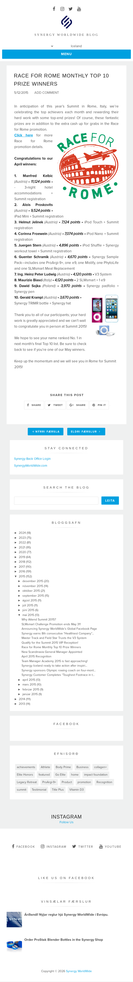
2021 (22, 547)
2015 (22, 576)
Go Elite (60, 775)
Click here (23, 135)
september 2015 (33, 596)
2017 (22, 567)
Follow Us (66, 822)
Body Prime (63, 767)
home (75, 775)
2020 (23, 552)
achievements (26, 767)
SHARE (34, 405)
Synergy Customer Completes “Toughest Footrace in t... (58, 675)
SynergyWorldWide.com (30, 466)
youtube (110, 846)
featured (44, 775)
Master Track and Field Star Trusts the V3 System (54, 638)
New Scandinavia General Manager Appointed (52, 652)
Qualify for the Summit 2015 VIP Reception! (50, 643)
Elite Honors (25, 775)
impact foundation (96, 775)
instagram (53, 846)
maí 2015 (28, 615)
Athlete (45, 767)
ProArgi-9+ (49, 782)
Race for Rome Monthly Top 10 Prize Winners (51, 647)
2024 (23, 533)
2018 (22, 562)
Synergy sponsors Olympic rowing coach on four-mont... (59, 670)
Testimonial (39, 790)
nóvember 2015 (33, 586)
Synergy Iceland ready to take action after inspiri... (54, 666)
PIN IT (99, 405)
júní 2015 (28, 610)
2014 (22, 699)
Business (82, 767)
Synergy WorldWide (79, 971)
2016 (22, 572)
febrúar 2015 (31, 689)
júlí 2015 (28, 605)
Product (67, 782)
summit (21, 790)
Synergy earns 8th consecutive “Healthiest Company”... (58, 634)
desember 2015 (33, 581)
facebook (23, 846)
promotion (84, 782)
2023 (23, 538)
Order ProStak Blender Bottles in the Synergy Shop (63, 940)
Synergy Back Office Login (32, 459)
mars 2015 (29, 685)
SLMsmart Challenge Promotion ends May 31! (51, 624)
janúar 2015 (30, 694)
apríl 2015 (29, 680)
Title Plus (58, 790)
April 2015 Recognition (36, 657)
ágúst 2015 (30, 601)
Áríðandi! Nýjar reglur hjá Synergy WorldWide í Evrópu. (66, 915)
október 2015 (31, 591)
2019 (22, 557)
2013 (22, 704)
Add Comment (46, 93)
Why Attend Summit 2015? (39, 620)
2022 (23, 543)
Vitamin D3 (76, 790)
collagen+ (100, 767)
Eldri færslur (86, 432)
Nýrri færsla (46, 432)
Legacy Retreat (27, 782)
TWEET (55, 405)
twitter (82, 846)
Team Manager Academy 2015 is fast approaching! (55, 661)
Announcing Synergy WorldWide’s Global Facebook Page (59, 629)
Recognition (104, 782)
